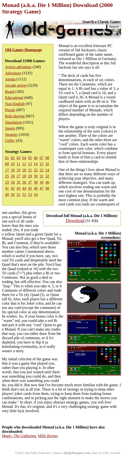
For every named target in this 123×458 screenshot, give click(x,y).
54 (36, 195)
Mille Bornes (48, 436)
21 (30, 170)
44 (24, 188)
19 (18, 170)
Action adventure (18, 67)
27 (18, 176)
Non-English (15, 104)
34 (13, 182)
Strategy (11, 135)
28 (24, 176)
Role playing (15, 116)
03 (18, 158)
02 (13, 158)
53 (30, 195)
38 (36, 182)
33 (7, 182)
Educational (14, 98)
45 (30, 188)
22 (36, 170)
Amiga (10, 79)
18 (13, 170)
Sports (10, 128)
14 (35, 164)
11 (18, 164)
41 (7, 188)
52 (24, 195)
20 (24, 170)
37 (30, 182)
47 (41, 188)
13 (30, 164)
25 (7, 176)
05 (30, 158)
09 (7, 164)
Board (9, 92)
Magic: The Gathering (19, 436)
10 (13, 164)
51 (18, 195)
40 (47, 182)
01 (7, 158)
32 (47, 176)
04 (24, 158)
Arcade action (15, 85)
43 (18, 188)
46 (36, 188)
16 (47, 164)
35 (18, 182)
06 (36, 158)
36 (24, 182)
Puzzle (10, 110)
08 (47, 158)
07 (41, 158)
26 (13, 176)
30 (36, 176)
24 (47, 170)
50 (13, 195)
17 (7, 170)
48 (47, 188)
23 (41, 170)
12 (24, 164)
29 (30, 176)
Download (75, 220)
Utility (10, 141)
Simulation (13, 122)
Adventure (13, 73)
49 (7, 195)
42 (13, 188)
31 (41, 176)
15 (41, 164)
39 (41, 182)
